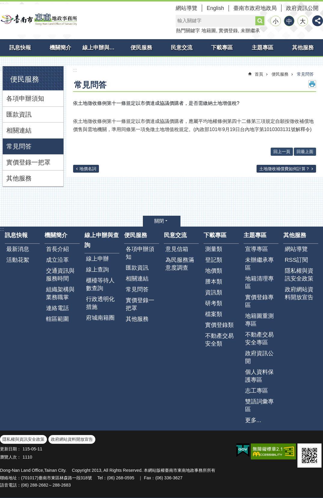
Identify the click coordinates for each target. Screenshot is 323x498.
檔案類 (213, 314)
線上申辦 (97, 258)
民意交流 (181, 48)
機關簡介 (60, 48)
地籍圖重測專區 (259, 320)
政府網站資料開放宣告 (299, 293)
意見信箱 (176, 249)
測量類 (213, 249)
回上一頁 (281, 151)
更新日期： (10, 448)
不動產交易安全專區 (259, 338)
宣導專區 (256, 249)
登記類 (213, 260)
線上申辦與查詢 (101, 48)
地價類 (213, 271)
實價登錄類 (219, 325)
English (215, 8)
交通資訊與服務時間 (60, 275)
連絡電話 (57, 308)
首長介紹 (57, 249)
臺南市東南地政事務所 (39, 19)
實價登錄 (228, 30)
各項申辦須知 (25, 98)
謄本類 (213, 281)
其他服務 (303, 48)
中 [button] (289, 21)
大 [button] (303, 21)
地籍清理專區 (259, 282)
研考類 (213, 303)
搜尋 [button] (259, 20)
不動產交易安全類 (219, 340)
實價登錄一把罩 (28, 162)
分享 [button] (317, 20)
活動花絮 (17, 260)
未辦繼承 (250, 30)
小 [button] (275, 21)
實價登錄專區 (259, 301)
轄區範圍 (57, 319)
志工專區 (256, 390)
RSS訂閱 (296, 260)
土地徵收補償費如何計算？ (284, 168)
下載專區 (222, 48)
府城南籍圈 (100, 318)
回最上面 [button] (305, 151)
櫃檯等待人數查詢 (100, 284)
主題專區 (262, 48)
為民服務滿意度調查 (179, 264)
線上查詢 (97, 269)
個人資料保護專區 (259, 376)
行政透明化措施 (100, 303)
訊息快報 (20, 48)
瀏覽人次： (10, 457)
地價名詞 (87, 168)
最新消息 (17, 249)
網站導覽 (186, 8)
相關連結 (19, 130)
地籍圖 (208, 30)
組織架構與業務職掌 (60, 293)
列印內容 (312, 84)
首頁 (259, 74)
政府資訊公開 (302, 8)
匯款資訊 (19, 114)
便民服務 (141, 48)
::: (2, 68)
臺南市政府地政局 (255, 8)
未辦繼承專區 (259, 264)
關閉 (159, 221)
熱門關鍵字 (188, 30)
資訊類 (213, 292)
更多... (253, 420)
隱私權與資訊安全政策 (299, 275)
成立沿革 (57, 260)
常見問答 (19, 146)
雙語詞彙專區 (259, 405)
